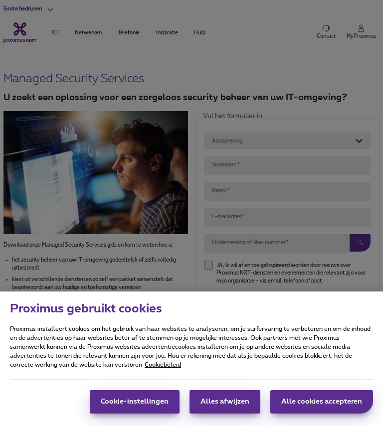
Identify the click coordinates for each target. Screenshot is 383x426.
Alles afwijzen (224, 406)
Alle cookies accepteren (321, 406)
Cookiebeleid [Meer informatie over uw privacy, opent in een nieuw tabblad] (163, 370)
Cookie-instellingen (135, 406)
